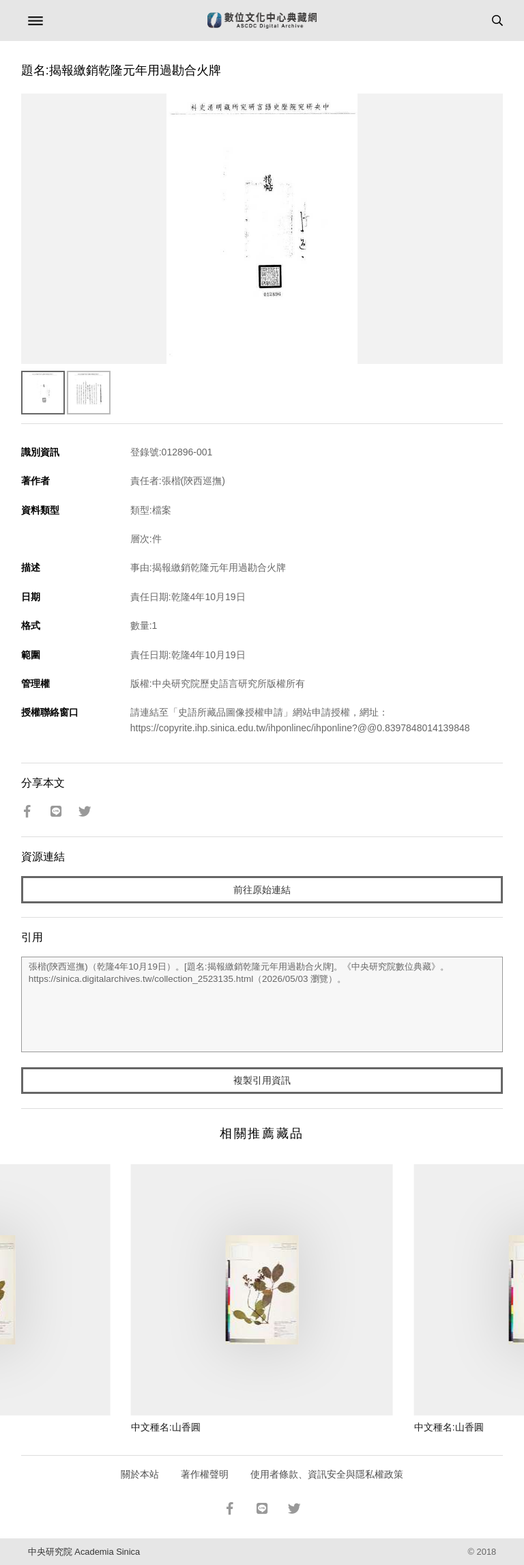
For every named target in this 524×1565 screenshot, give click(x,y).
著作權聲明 (205, 1474)
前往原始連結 (262, 889)
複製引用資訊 (262, 1080)
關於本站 (140, 1474)
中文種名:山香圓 (166, 1427)
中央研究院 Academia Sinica (84, 1552)
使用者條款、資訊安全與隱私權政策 (326, 1474)
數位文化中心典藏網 (262, 20)
